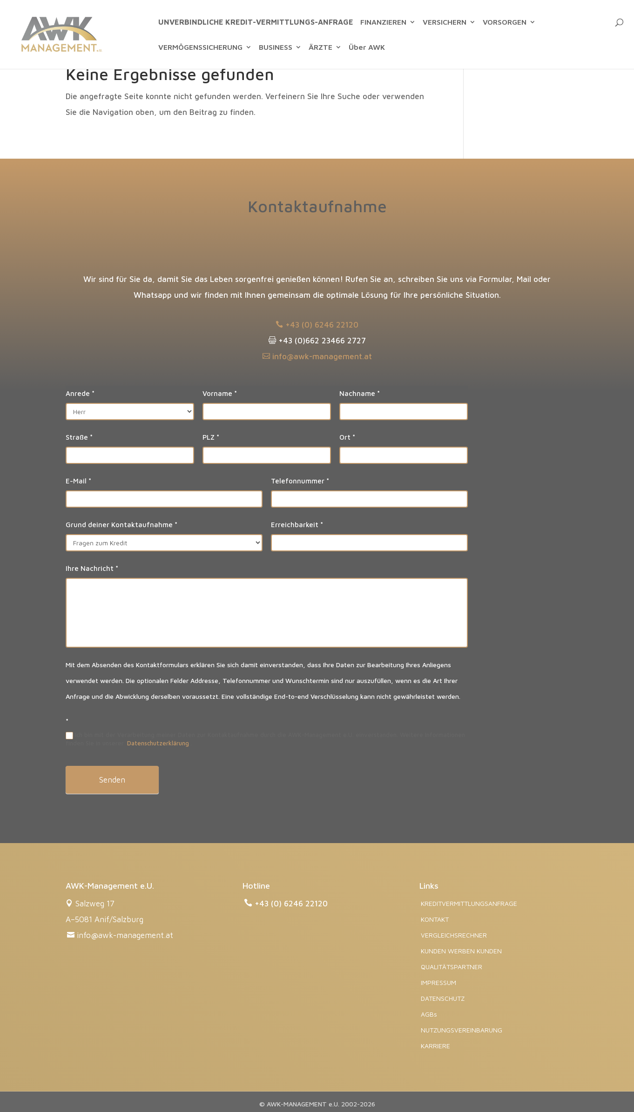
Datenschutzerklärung (158, 743)
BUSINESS (275, 47)
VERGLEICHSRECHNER (454, 935)
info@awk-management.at (317, 356)
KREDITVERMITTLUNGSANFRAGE (469, 903)
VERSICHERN (444, 22)
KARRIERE (435, 1046)
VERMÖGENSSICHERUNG (200, 47)
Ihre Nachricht (92, 568)
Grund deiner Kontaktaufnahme (121, 525)
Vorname (219, 393)
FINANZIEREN (383, 22)
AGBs (429, 1014)
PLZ (210, 437)
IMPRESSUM (438, 982)
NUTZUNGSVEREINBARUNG (461, 1030)
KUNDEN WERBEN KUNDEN (461, 951)
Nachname (359, 393)
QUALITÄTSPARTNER (451, 967)
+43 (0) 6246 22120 (317, 324)
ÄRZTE (320, 47)
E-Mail (78, 481)
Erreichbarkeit (297, 525)
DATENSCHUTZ (443, 998)
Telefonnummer (300, 481)
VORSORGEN (504, 22)
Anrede (80, 393)
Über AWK (367, 47)
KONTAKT (435, 919)
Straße (79, 437)
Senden (112, 779)
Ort (347, 437)
